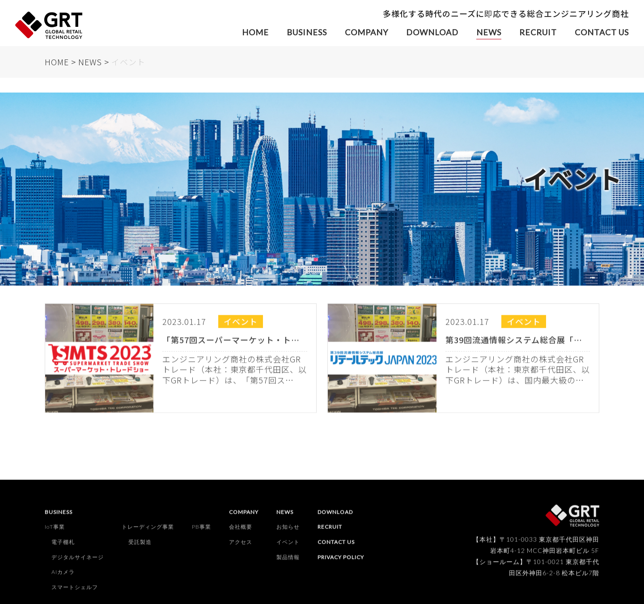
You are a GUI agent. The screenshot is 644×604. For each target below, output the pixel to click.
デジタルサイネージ (77, 560)
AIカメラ (63, 575)
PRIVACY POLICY (341, 560)
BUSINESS (307, 32)
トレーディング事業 (148, 530)
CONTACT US (602, 32)
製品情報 (288, 560)
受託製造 (140, 545)
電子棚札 (63, 545)
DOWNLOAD (432, 32)
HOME (255, 32)
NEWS (488, 32)
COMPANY (366, 32)
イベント (288, 545)
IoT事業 (55, 530)
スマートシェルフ (74, 590)
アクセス (240, 545)
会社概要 (240, 530)
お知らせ (288, 530)
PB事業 (201, 530)
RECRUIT (538, 32)
